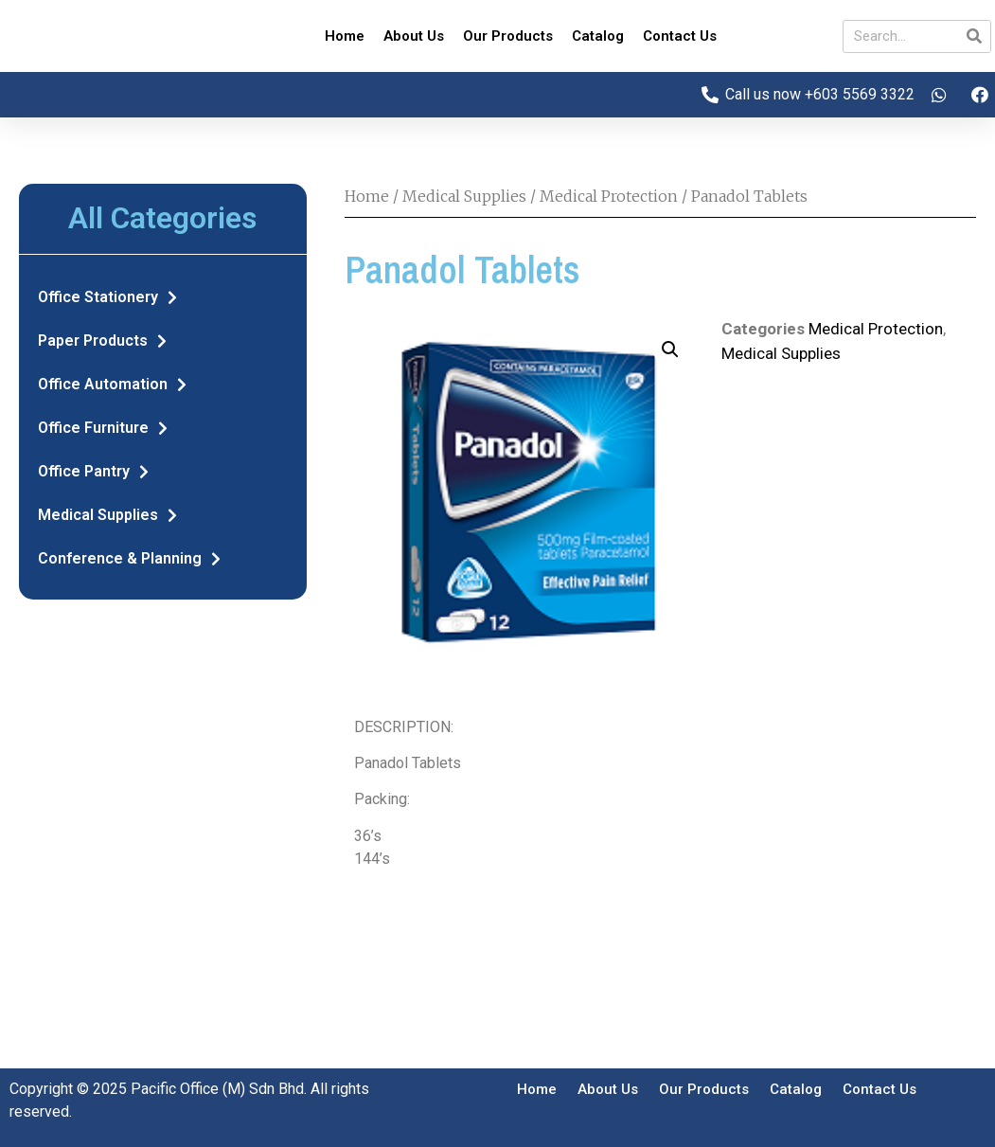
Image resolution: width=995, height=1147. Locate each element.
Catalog (598, 36)
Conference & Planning (129, 559)
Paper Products (102, 341)
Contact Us (680, 36)
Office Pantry (93, 472)
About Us (413, 36)
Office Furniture (103, 428)
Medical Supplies (107, 515)
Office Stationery (107, 297)
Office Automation (112, 384)
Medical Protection (609, 196)
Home (344, 36)
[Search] (973, 36)
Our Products (508, 36)
